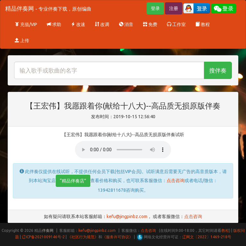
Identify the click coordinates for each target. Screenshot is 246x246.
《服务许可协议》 (117, 237)
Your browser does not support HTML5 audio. (123, 149)
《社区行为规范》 (83, 237)
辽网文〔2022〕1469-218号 (206, 237)
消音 (126, 24)
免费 (150, 24)
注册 (173, 8)
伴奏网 (47, 230)
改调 (102, 24)
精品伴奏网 (48, 8)
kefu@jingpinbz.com (127, 216)
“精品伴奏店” (73, 180)
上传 (22, 40)
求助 (54, 24)
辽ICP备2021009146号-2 (43, 237)
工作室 (176, 24)
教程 (202, 24)
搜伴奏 (217, 70)
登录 (155, 8)
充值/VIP (26, 24)
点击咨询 (175, 180)
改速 (78, 24)
